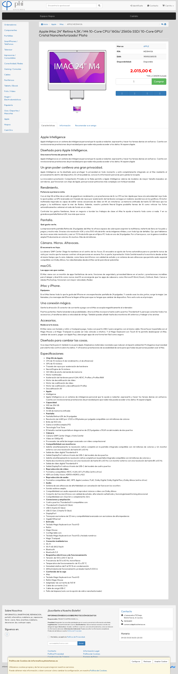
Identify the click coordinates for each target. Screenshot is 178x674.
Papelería (8, 105)
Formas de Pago (90, 657)
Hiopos (7, 124)
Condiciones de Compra (58, 657)
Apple (6, 119)
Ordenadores (10, 24)
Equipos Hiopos (47, 16)
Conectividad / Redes (13, 63)
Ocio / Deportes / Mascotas (12, 112)
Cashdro (134, 16)
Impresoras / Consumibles (10, 56)
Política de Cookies (98, 670)
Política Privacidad (56, 654)
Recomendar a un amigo (85, 125)
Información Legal (91, 651)
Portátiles (8, 36)
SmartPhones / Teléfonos (10, 42)
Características (48, 125)
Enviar (81, 643)
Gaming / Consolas (12, 69)
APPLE (146, 46)
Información (65, 125)
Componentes (10, 30)
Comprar (159, 81)
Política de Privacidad (74, 631)
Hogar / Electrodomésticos (12, 98)
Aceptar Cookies (160, 661)
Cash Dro (8, 130)
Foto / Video (9, 91)
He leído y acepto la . (68, 637)
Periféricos (9, 80)
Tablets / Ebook (11, 85)
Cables (7, 74)
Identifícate (136, 5)
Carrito (168, 5)
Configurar (136, 661)
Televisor (8, 49)
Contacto (152, 5)
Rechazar (147, 661)
